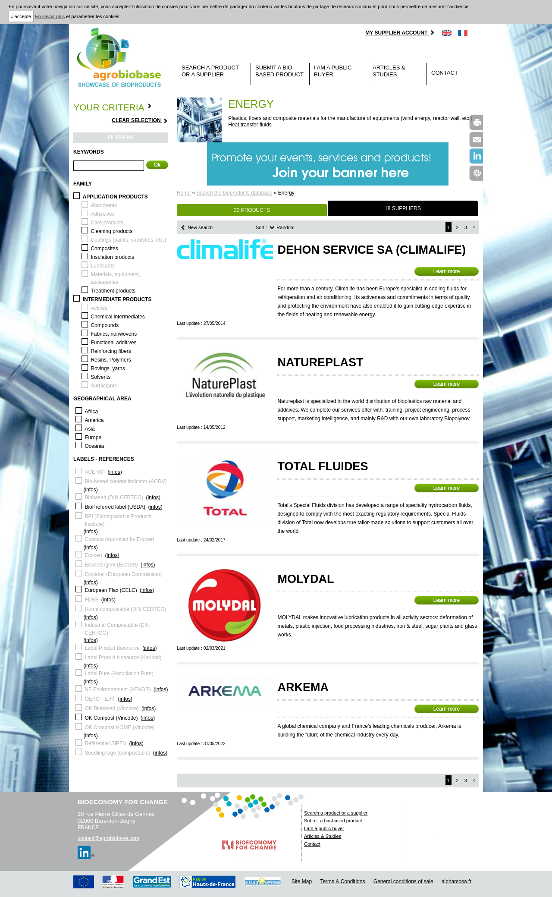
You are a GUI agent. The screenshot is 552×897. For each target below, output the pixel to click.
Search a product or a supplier (210, 71)
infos (114, 472)
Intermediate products (117, 299)
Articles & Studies (389, 71)
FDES (91, 600)
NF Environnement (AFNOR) (118, 689)
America (94, 420)
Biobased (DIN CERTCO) (114, 497)
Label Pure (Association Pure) (119, 673)
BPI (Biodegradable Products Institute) (118, 520)
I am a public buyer (332, 71)
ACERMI (95, 472)
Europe (93, 437)
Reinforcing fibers (111, 351)
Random (282, 227)
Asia (89, 429)
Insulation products (112, 257)
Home (184, 193)
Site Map (302, 881)
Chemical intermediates (117, 317)
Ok (157, 165)
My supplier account (400, 33)
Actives (99, 308)
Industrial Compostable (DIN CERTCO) (117, 629)
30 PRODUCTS (252, 210)
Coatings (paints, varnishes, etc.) (128, 240)
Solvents (100, 377)
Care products (107, 223)
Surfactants (104, 386)
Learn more (446, 271)
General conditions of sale (403, 881)
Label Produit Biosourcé (112, 648)
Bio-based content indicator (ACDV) (125, 481)
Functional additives (113, 343)
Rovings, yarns (108, 368)
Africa (91, 412)
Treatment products (113, 291)
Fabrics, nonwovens (114, 334)
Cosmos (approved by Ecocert (119, 539)
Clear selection (140, 120)
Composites (104, 248)
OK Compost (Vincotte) (111, 718)
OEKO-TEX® (100, 699)
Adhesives (102, 214)
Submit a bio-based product (279, 71)
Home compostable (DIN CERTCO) (125, 609)
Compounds (105, 325)
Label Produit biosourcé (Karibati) (123, 658)
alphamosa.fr (456, 881)
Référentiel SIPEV (105, 743)
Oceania (94, 446)
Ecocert (93, 555)
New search (196, 227)
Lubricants (102, 266)
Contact (444, 72)
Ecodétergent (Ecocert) (111, 565)
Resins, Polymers (111, 360)
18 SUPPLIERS (403, 208)
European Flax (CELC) (111, 590)
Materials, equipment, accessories (115, 278)
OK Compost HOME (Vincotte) (120, 727)
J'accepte (21, 16)
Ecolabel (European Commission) (123, 574)
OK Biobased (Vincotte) (111, 708)
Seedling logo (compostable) (117, 753)
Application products (115, 197)
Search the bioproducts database (234, 193)
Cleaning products (111, 231)
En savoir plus (50, 16)
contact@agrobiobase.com (108, 838)
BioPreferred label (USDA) (115, 507)
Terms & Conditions (342, 881)
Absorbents (104, 205)
